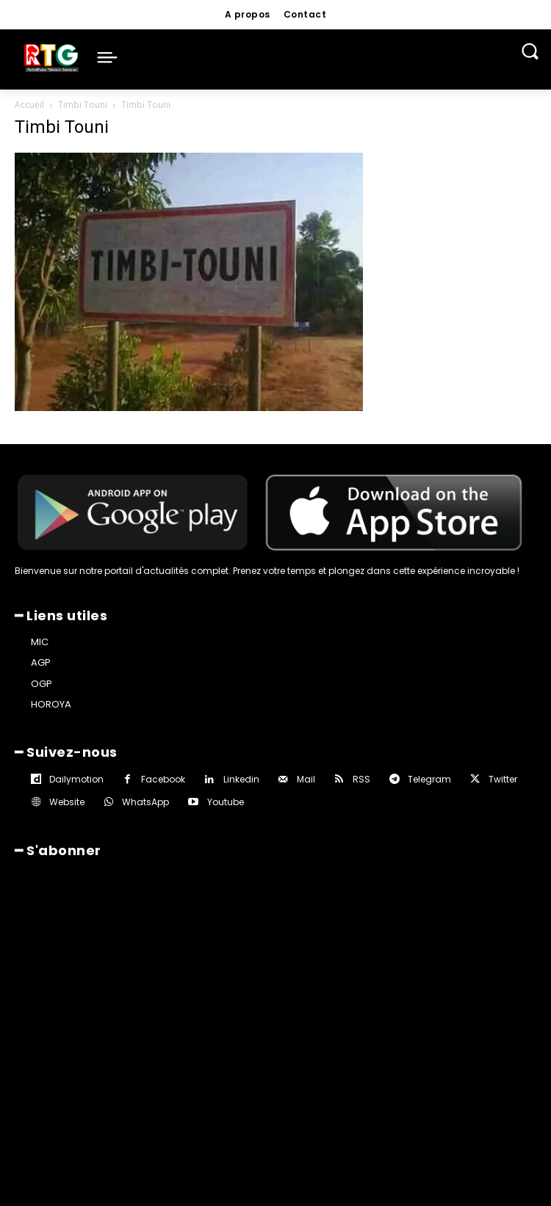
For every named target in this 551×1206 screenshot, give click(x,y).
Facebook (163, 779)
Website (66, 802)
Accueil (29, 104)
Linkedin (241, 779)
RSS (361, 779)
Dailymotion (76, 779)
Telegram (429, 779)
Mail (306, 779)
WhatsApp (145, 802)
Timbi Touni (82, 104)
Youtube (225, 802)
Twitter (503, 779)
